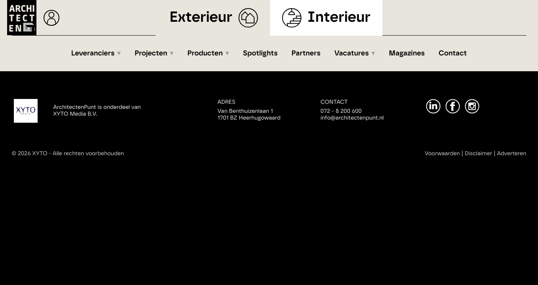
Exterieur (200, 17)
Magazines (407, 53)
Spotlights (260, 53)
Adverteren (512, 153)
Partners (305, 53)
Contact (453, 53)
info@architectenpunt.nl (352, 118)
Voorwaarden (442, 153)
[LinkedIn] (433, 106)
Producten (205, 53)
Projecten (151, 53)
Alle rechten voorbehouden (88, 153)
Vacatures (352, 53)
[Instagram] (472, 106)
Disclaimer (478, 153)
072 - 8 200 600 (341, 111)
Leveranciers (93, 53)
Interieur (339, 17)
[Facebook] (452, 106)
